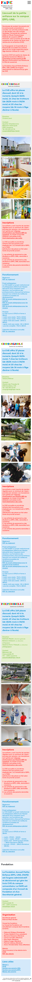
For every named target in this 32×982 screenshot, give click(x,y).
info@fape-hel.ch (8, 906)
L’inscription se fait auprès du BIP (14, 58)
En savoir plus (17, 980)
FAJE (4, 966)
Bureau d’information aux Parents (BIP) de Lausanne (14, 232)
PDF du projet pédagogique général (14, 826)
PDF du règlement (8, 279)
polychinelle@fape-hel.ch (11, 657)
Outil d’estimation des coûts (12, 238)
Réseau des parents (9, 972)
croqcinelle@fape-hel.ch (11, 131)
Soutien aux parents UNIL (11, 968)
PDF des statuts (8, 954)
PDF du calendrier (8, 331)
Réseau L (5, 965)
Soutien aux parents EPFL (11, 970)
